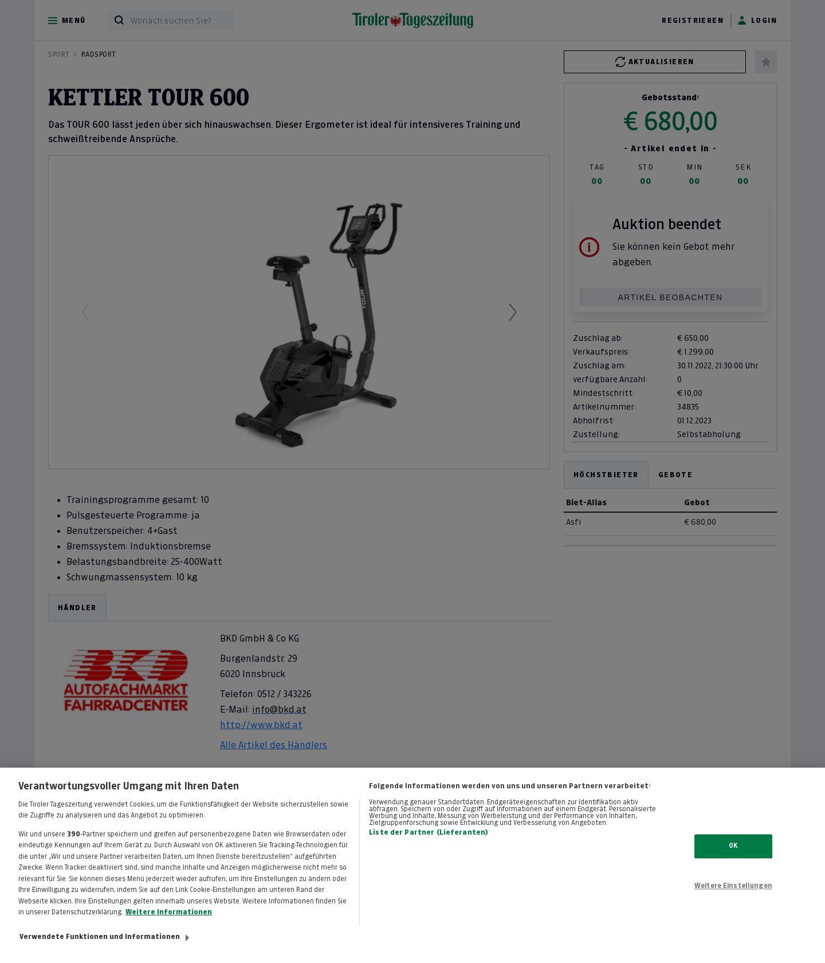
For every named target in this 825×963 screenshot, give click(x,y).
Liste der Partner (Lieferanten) (428, 844)
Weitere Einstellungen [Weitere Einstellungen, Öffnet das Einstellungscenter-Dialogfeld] (733, 897)
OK (733, 857)
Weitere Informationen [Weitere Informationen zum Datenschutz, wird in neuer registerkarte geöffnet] (168, 924)
